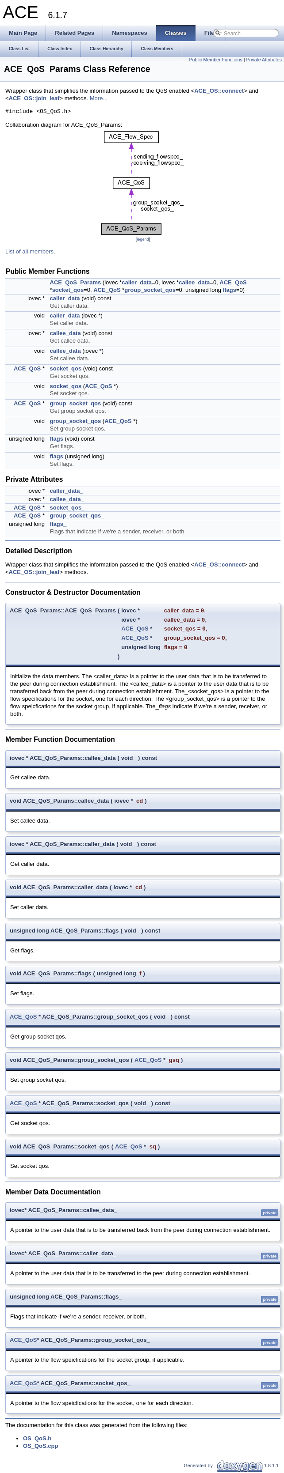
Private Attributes (264, 59)
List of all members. (30, 251)
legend (143, 239)
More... (98, 98)
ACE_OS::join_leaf (34, 98)
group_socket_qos (150, 290)
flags (229, 290)
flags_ (58, 524)
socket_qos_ (67, 507)
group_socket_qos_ (77, 515)
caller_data (137, 282)
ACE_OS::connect (219, 90)
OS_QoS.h (37, 1438)
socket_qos (68, 290)
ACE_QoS (232, 282)
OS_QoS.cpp (40, 1446)
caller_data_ (66, 490)
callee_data (194, 282)
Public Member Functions (215, 59)
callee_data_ (67, 499)
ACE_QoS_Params (75, 282)
